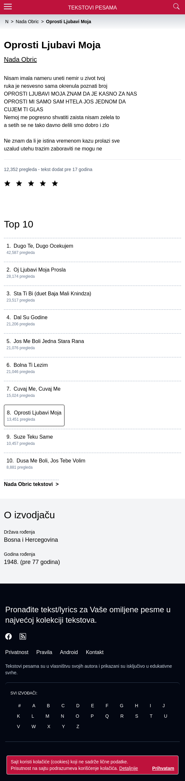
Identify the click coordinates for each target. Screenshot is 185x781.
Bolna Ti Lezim (31, 365)
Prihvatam (163, 768)
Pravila (44, 652)
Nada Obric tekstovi (29, 484)
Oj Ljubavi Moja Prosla (40, 270)
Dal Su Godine (31, 317)
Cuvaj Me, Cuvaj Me (37, 389)
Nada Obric (20, 59)
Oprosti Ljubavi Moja (38, 412)
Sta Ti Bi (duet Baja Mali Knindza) (52, 293)
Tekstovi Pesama (92, 7)
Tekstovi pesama (22, 666)
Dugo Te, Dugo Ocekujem (43, 246)
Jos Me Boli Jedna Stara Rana (49, 341)
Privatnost (16, 652)
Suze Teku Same (33, 437)
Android (69, 652)
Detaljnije (128, 768)
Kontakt (95, 652)
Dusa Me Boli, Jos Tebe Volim (51, 460)
